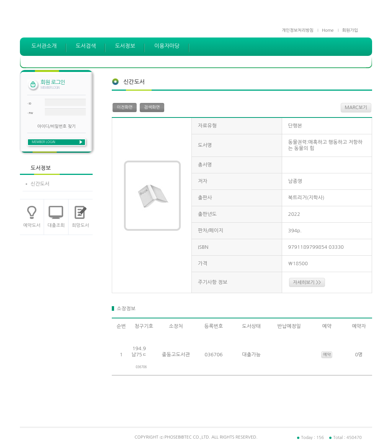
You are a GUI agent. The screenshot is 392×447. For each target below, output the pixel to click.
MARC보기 (356, 107)
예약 (327, 354)
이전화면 (124, 107)
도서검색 (86, 46)
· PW (30, 113)
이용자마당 (167, 46)
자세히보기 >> (307, 282)
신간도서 (40, 183)
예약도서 (32, 225)
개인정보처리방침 (298, 30)
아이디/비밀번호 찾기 (56, 126)
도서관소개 (44, 46)
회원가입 (350, 30)
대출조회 (56, 225)
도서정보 (125, 46)
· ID (29, 103)
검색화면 (152, 107)
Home (328, 30)
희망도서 (80, 225)
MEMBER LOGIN (43, 142)
